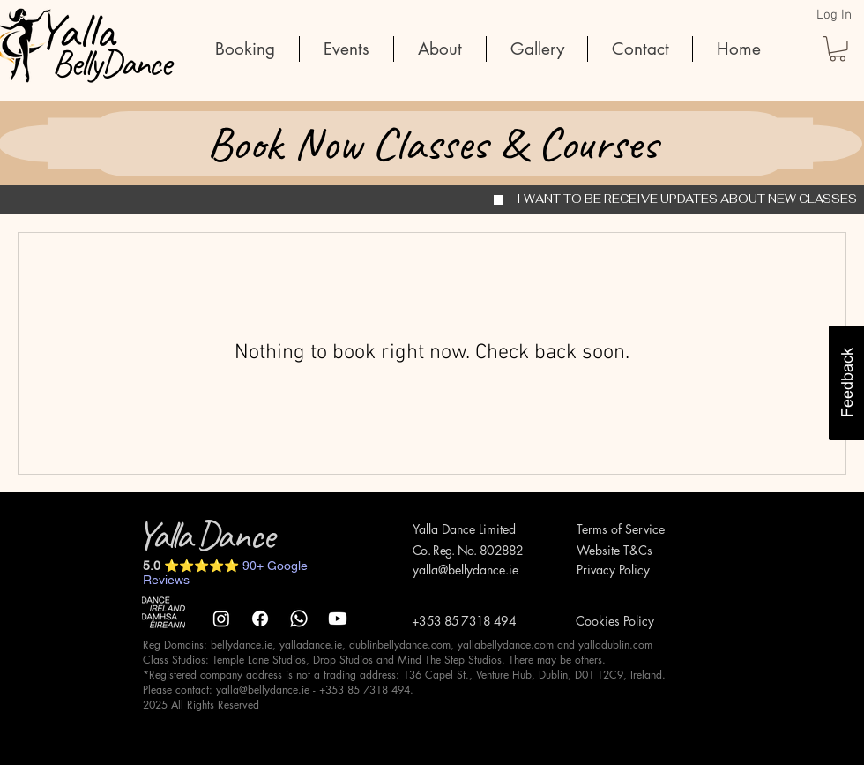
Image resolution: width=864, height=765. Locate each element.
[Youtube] (337, 618)
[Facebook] (260, 618)
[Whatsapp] (298, 618)
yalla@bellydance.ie (465, 569)
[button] (838, 49)
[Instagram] (221, 618)
